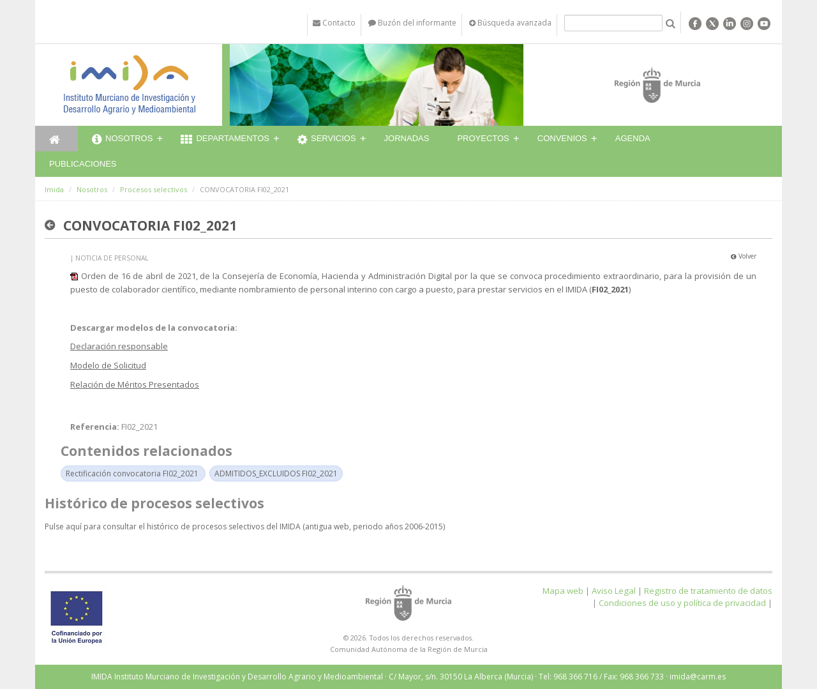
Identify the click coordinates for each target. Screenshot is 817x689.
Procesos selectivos (153, 189)
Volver (743, 256)
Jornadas (407, 138)
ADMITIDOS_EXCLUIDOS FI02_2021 (276, 473)
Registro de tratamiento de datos (708, 590)
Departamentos (225, 139)
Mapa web (563, 590)
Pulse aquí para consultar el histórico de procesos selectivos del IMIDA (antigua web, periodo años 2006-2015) (245, 526)
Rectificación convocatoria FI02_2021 (132, 473)
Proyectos (483, 138)
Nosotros (122, 139)
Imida (54, 189)
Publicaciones (82, 164)
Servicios (326, 139)
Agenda (632, 138)
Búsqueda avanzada (510, 22)
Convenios (562, 138)
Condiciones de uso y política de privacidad (682, 603)
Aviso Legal (614, 590)
